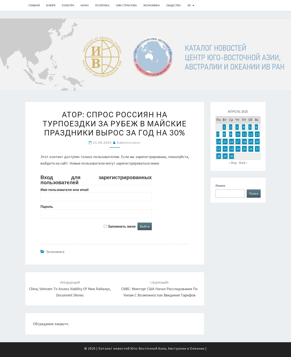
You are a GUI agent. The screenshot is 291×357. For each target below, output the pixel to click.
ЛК (189, 5)
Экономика (151, 5)
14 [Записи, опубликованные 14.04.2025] (218, 141)
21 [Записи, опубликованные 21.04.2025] (218, 149)
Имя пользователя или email (64, 190)
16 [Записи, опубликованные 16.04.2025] (231, 141)
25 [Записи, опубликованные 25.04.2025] (244, 149)
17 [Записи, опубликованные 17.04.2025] (238, 141)
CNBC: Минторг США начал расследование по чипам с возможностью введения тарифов (159, 289)
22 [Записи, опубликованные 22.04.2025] (225, 149)
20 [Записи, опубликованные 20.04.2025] (257, 141)
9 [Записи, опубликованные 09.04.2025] (231, 134)
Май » (243, 163)
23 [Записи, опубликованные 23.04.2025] (231, 149)
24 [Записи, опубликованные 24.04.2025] (238, 149)
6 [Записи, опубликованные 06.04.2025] (256, 127)
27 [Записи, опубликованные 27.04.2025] (257, 149)
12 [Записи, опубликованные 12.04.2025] (250, 134)
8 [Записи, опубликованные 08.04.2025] (224, 134)
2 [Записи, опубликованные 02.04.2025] (231, 127)
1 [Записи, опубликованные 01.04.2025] (224, 127)
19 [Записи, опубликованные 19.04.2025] (250, 141)
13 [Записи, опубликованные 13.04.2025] (257, 134)
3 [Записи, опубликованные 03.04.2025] (237, 127)
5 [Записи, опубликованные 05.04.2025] (250, 127)
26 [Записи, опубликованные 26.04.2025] (250, 149)
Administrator (129, 142)
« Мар (233, 163)
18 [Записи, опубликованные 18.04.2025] (244, 141)
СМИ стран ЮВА (126, 5)
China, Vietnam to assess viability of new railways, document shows (70, 289)
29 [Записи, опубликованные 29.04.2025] (225, 156)
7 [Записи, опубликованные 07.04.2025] (218, 134)
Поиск (220, 185)
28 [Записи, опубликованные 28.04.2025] (218, 156)
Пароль (46, 206)
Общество (173, 5)
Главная (34, 5)
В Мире (51, 5)
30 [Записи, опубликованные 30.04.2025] (231, 156)
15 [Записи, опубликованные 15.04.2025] (225, 141)
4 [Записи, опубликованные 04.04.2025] (243, 127)
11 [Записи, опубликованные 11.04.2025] (244, 134)
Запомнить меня (121, 226)
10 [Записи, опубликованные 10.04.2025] (238, 134)
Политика (102, 5)
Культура (68, 5)
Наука (85, 5)
